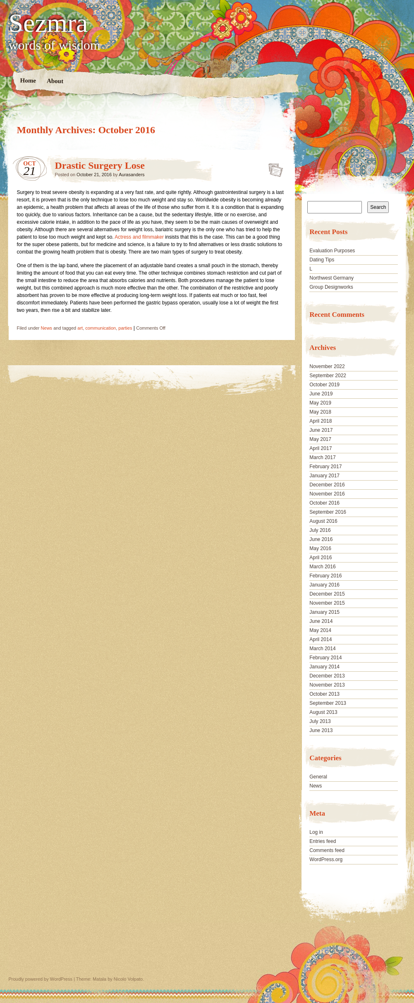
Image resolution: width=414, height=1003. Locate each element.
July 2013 (319, 721)
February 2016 (325, 576)
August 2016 (323, 521)
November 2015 (327, 603)
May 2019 (320, 403)
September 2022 (327, 375)
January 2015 (324, 612)
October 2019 (324, 385)
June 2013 (321, 730)
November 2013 (327, 685)
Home (28, 80)
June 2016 (321, 539)
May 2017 (320, 439)
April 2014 (320, 639)
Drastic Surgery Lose (100, 165)
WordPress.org (325, 859)
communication (100, 328)
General (318, 777)
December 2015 (327, 594)
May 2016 (320, 548)
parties (125, 328)
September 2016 (327, 512)
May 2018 (320, 412)
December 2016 (327, 485)
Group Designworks (331, 287)
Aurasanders (131, 174)
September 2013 (327, 703)
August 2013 (323, 712)
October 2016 (324, 503)
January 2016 (324, 585)
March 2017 (322, 457)
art (80, 328)
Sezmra (48, 23)
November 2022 (327, 366)
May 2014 (320, 630)
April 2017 (320, 448)
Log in (316, 832)
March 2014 (322, 648)
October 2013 (324, 694)
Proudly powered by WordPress (40, 979)
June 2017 (321, 430)
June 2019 (321, 394)
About (54, 80)
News (47, 328)
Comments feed (327, 850)
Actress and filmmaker (139, 237)
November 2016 (327, 494)
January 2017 (324, 476)
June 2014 (321, 621)
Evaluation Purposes (332, 251)
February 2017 (325, 466)
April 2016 (320, 557)
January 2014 (324, 667)
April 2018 (320, 421)
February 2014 (325, 658)
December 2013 (327, 676)
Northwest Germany (331, 278)
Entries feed (322, 841)
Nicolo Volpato (128, 979)
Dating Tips (321, 260)
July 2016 (319, 530)
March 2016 (322, 567)
